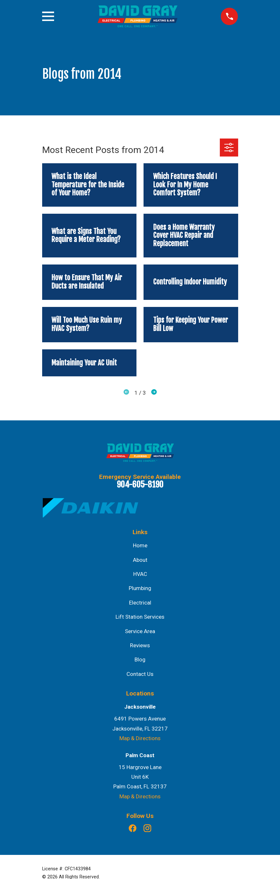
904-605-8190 (140, 484)
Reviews (140, 645)
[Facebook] (132, 828)
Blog (140, 659)
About (140, 560)
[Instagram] (147, 828)
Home (140, 545)
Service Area (140, 631)
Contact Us (140, 674)
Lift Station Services (140, 617)
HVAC (140, 574)
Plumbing (140, 588)
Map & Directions (140, 738)
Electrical (140, 602)
